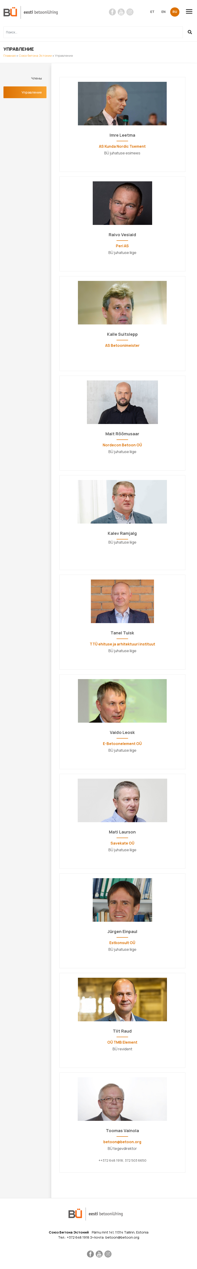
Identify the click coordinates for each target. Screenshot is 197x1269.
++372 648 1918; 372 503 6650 (122, 1160)
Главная (9, 55)
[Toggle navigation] (191, 11)
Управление (32, 92)
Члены (36, 78)
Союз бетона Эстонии (35, 55)
